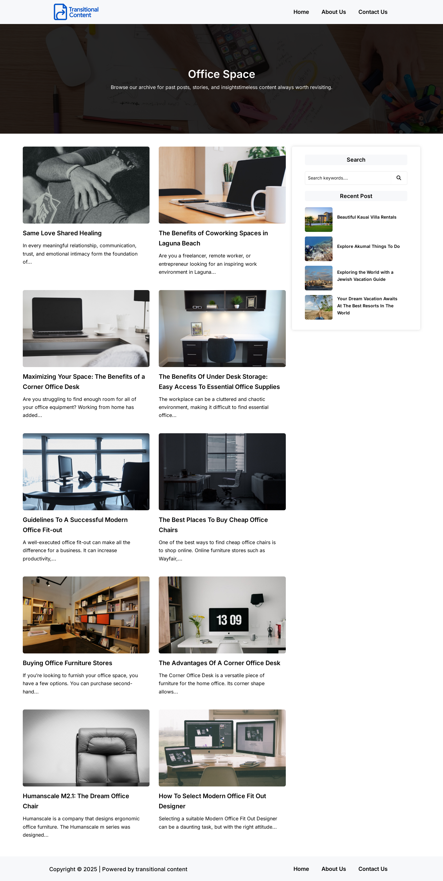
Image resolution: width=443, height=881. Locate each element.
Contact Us (373, 12)
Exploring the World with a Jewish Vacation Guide (365, 275)
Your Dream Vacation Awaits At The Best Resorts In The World (367, 305)
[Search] (348, 178)
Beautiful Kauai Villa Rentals (367, 217)
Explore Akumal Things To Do (368, 246)
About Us (333, 12)
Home (301, 12)
